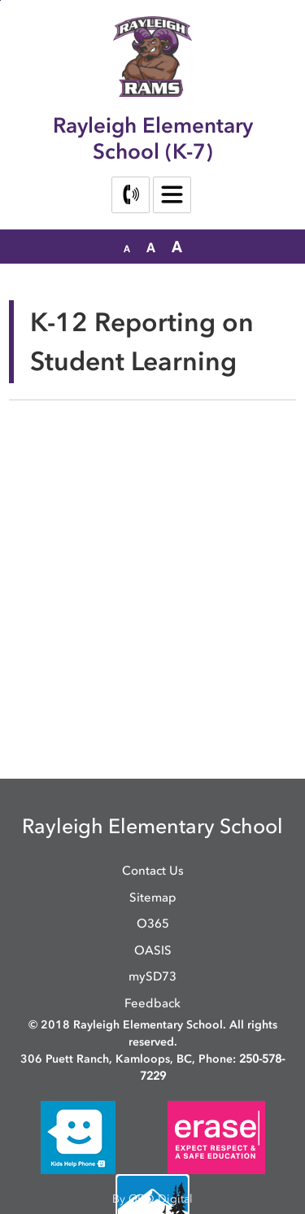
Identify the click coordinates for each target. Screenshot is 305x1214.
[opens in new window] (78, 1137)
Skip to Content (0, 0)
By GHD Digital (152, 1199)
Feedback (152, 1003)
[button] (127, 247)
